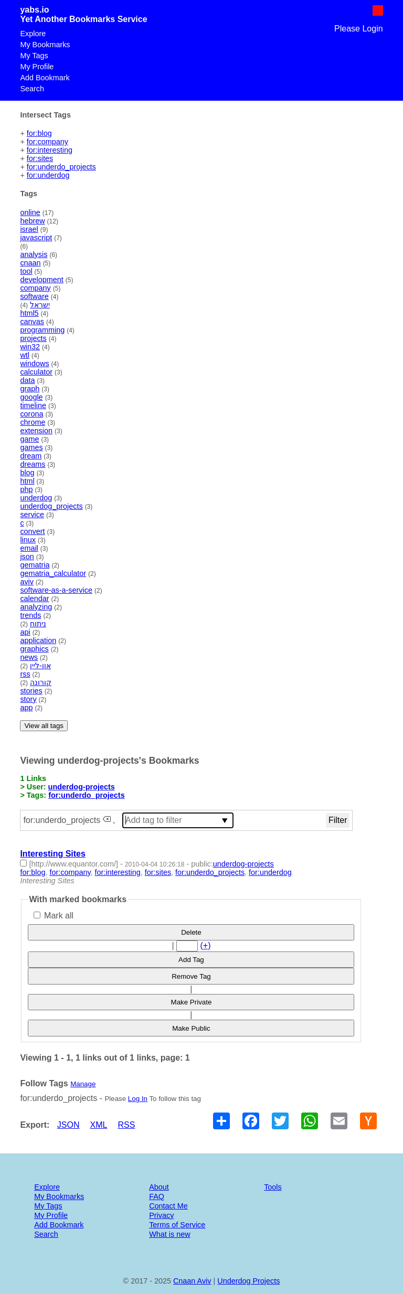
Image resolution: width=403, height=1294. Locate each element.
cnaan (30, 263)
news (29, 657)
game (29, 439)
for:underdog (48, 175)
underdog (36, 498)
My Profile (37, 66)
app (26, 707)
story (28, 699)
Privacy (161, 1215)
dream (30, 456)
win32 (30, 347)
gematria (34, 565)
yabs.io (34, 9)
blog (27, 472)
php (26, 489)
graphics (34, 649)
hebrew (32, 221)
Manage (83, 1084)
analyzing (36, 607)
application (38, 640)
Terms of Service (177, 1225)
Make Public (191, 1028)
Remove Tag (191, 976)
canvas (32, 321)
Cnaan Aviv (192, 1281)
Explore (33, 33)
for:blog (39, 133)
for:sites (40, 158)
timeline (33, 405)
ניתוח (38, 623)
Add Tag (191, 960)
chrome (32, 422)
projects (33, 338)
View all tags (43, 726)
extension (36, 430)
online (30, 212)
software (34, 296)
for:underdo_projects (61, 167)
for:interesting (49, 150)
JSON (68, 1124)
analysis (33, 254)
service (32, 514)
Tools (273, 1187)
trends (30, 615)
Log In (137, 1099)
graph (29, 388)
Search (32, 88)
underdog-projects (81, 787)
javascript (36, 237)
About (159, 1187)
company (35, 288)
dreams (32, 464)
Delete (191, 932)
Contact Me (168, 1206)
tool (26, 271)
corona (31, 414)
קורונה (40, 682)
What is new (169, 1234)
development (41, 279)
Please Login (358, 28)
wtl (24, 355)
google (31, 397)
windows (34, 363)
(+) (205, 945)
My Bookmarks (45, 44)
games (31, 447)
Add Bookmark (44, 77)
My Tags (34, 55)
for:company (47, 141)
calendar (34, 598)
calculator (36, 372)
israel (29, 229)
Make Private (191, 1002)
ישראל (40, 305)
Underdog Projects (248, 1281)
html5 (29, 313)
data (27, 380)
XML (99, 1124)
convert (32, 531)
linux (28, 540)
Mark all (53, 915)
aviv (27, 582)
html (27, 481)
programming (42, 330)
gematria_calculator (53, 573)
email (29, 548)
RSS (126, 1124)
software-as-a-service (56, 590)
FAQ (156, 1196)
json (27, 556)
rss (25, 674)
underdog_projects (51, 506)
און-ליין (40, 665)
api (25, 632)
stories (31, 691)
